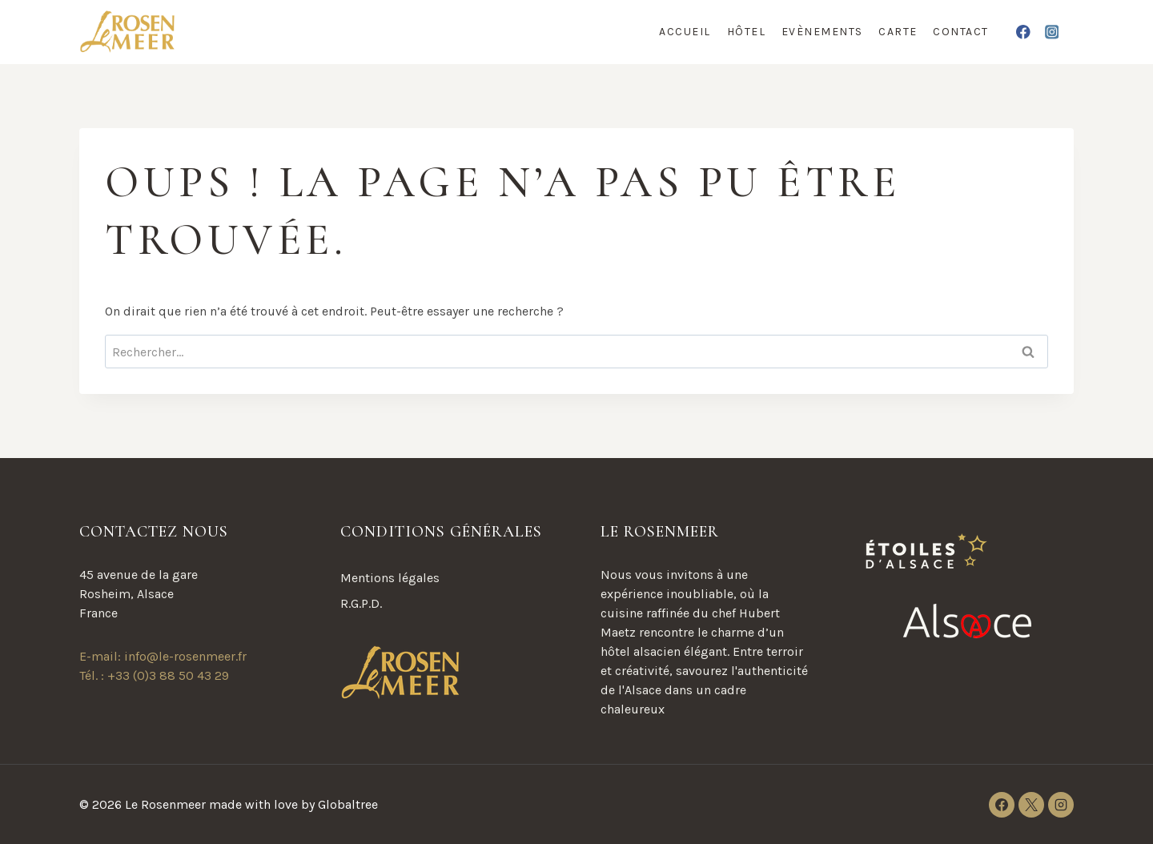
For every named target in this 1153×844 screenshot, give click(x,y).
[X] (1031, 805)
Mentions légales (390, 577)
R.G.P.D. (361, 603)
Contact (961, 31)
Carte (898, 31)
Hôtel (746, 31)
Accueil (685, 31)
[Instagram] (1052, 32)
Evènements (822, 31)
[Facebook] (1024, 32)
